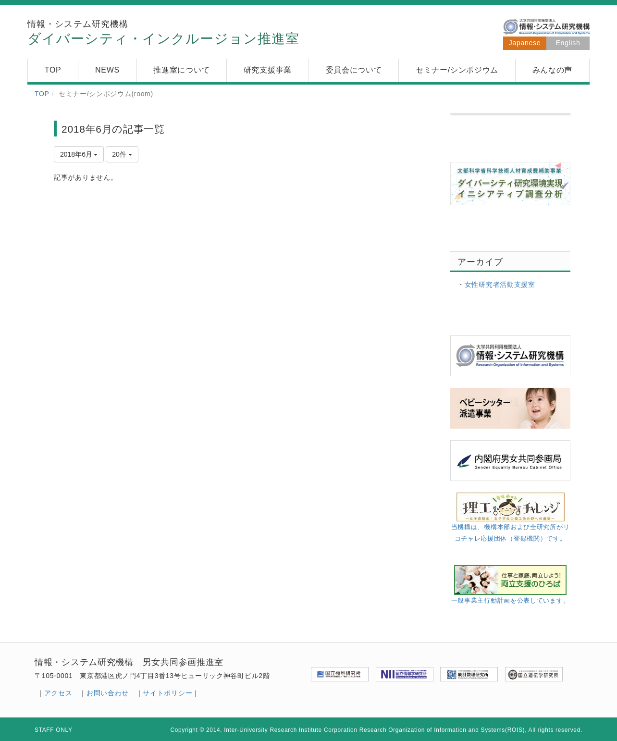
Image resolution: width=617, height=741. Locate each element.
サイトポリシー (167, 693)
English (568, 43)
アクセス (58, 693)
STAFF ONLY (54, 730)
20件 (122, 154)
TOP (42, 94)
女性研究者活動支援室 (500, 284)
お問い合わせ (107, 693)
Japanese (525, 43)
